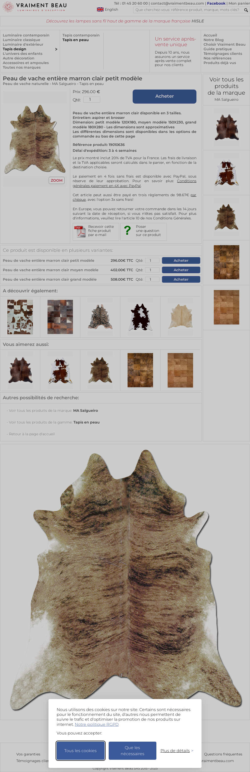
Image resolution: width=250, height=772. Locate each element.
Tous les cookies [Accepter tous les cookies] (80, 750)
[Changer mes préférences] (174, 751)
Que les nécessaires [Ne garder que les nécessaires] (132, 750)
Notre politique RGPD (97, 724)
